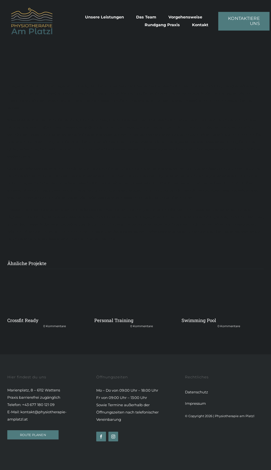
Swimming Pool (199, 320)
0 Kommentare (54, 326)
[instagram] (113, 436)
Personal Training (113, 320)
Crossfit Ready (22, 320)
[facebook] (101, 436)
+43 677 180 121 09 (38, 404)
